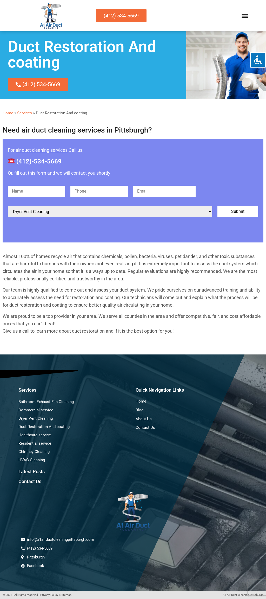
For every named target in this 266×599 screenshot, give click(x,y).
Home (8, 113)
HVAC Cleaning (31, 460)
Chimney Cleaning (34, 451)
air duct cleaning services (42, 150)
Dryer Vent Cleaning (35, 418)
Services (24, 113)
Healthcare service (34, 435)
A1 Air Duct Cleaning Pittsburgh (243, 595)
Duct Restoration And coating (44, 426)
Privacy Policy (49, 595)
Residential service (34, 443)
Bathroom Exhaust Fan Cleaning (46, 401)
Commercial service (35, 410)
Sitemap (66, 595)
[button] (245, 15)
